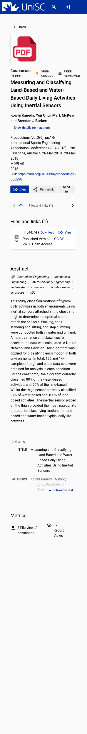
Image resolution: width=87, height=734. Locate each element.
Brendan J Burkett (33, 121)
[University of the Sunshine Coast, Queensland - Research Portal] (23, 7)
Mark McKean (63, 115)
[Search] (54, 7)
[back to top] (20, 205)
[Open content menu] (82, 7)
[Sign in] (68, 7)
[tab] (40, 205)
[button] (47, 232)
